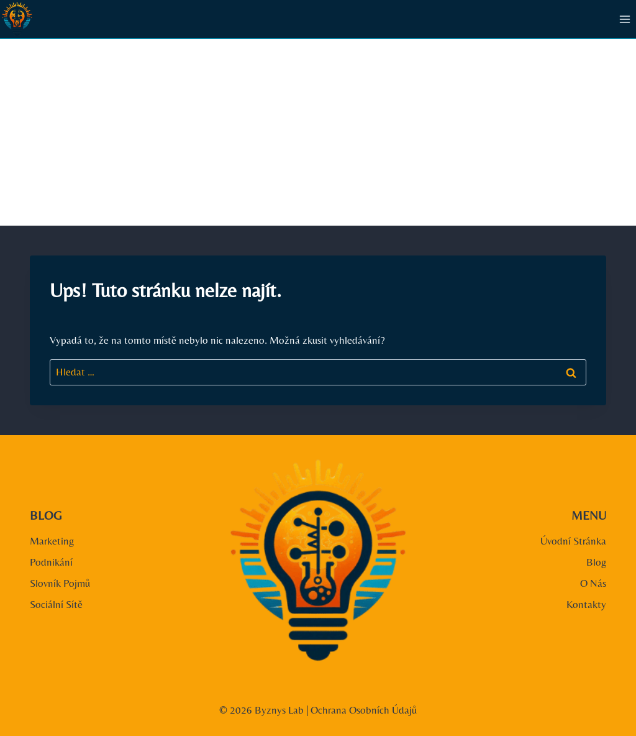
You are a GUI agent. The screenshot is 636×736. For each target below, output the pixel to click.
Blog (596, 562)
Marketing (52, 541)
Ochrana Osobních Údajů (364, 710)
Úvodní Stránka (573, 541)
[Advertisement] (318, 132)
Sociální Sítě (56, 604)
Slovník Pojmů (60, 583)
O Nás (593, 583)
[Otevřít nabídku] (624, 19)
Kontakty (586, 604)
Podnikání (51, 562)
